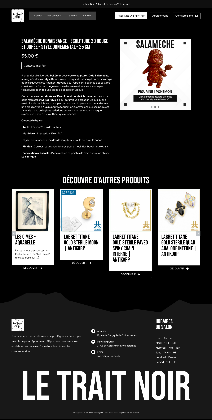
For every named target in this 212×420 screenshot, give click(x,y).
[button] (14, 233)
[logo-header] (18, 10)
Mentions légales (96, 413)
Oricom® (135, 413)
